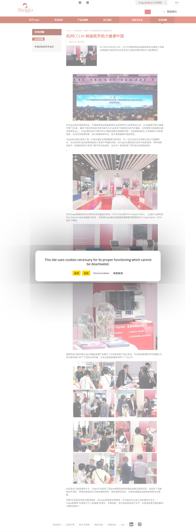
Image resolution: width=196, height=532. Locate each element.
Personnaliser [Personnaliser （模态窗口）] (101, 273)
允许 (76, 273)
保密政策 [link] (118, 273)
